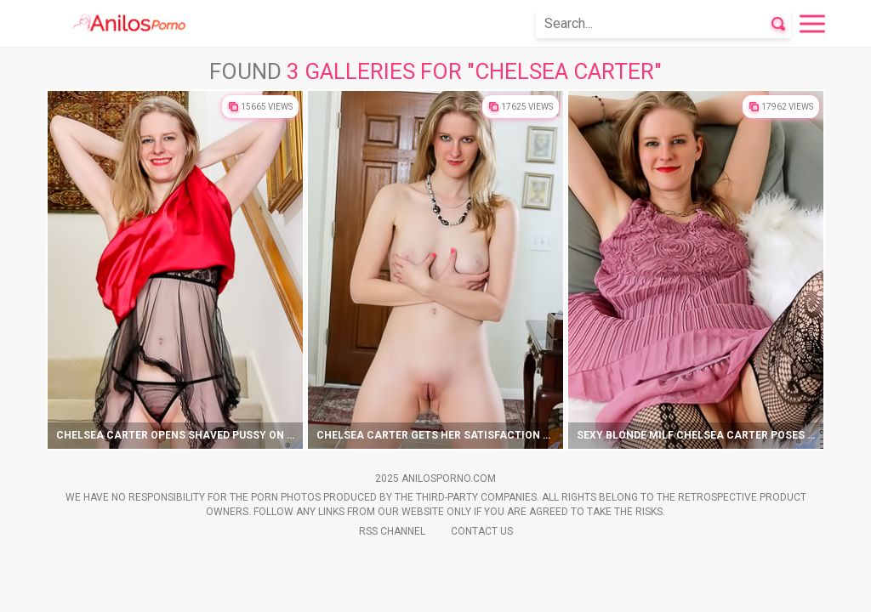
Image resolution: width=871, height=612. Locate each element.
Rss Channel (392, 531)
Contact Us (482, 531)
